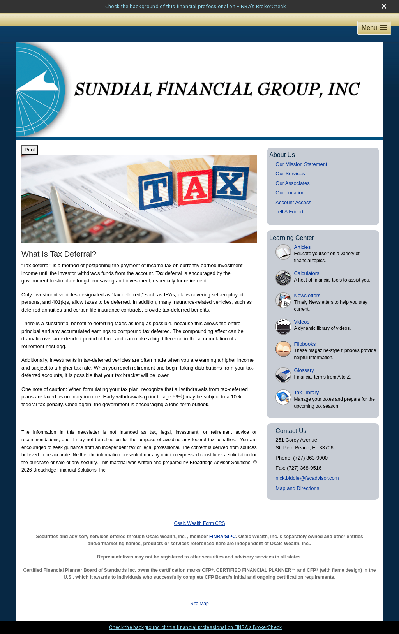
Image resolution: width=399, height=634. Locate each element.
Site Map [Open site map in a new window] (199, 603)
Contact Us (290, 431)
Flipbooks (305, 344)
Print (30, 150)
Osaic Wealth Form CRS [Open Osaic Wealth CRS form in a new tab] (199, 523)
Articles (302, 247)
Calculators (307, 273)
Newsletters (307, 295)
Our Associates (292, 183)
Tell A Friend (289, 212)
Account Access (293, 202)
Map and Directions (297, 488)
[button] (374, 28)
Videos (302, 322)
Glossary (304, 370)
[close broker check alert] (384, 6)
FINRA (216, 536)
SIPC (230, 536)
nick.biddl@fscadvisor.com (307, 478)
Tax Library (306, 392)
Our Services (290, 173)
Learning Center (291, 237)
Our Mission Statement (301, 164)
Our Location (289, 192)
